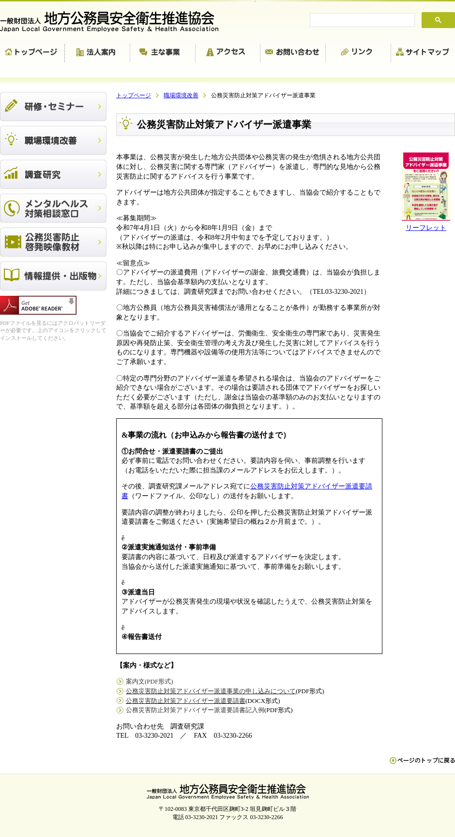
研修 (53, 106)
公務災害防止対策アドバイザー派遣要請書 (185, 700)
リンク (358, 53)
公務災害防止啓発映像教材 (53, 242)
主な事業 (163, 53)
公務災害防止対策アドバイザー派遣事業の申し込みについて (211, 691)
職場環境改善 (53, 140)
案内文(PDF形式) (149, 681)
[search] (361, 20)
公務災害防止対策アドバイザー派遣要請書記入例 (195, 710)
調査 (53, 174)
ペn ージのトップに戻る (422, 765)
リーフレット (426, 227)
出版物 (53, 275)
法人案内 (97, 53)
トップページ (32, 53)
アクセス (228, 53)
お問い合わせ (293, 53)
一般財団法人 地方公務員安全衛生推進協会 (114, 21)
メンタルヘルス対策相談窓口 (53, 208)
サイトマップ (423, 53)
